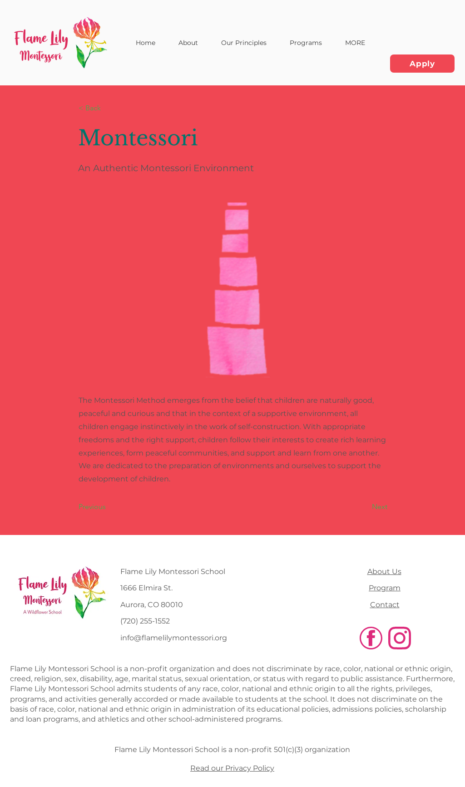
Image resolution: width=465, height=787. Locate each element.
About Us (384, 571)
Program (385, 588)
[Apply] (422, 63)
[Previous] (109, 507)
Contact (385, 604)
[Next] (364, 507)
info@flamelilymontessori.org (173, 638)
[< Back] (109, 108)
